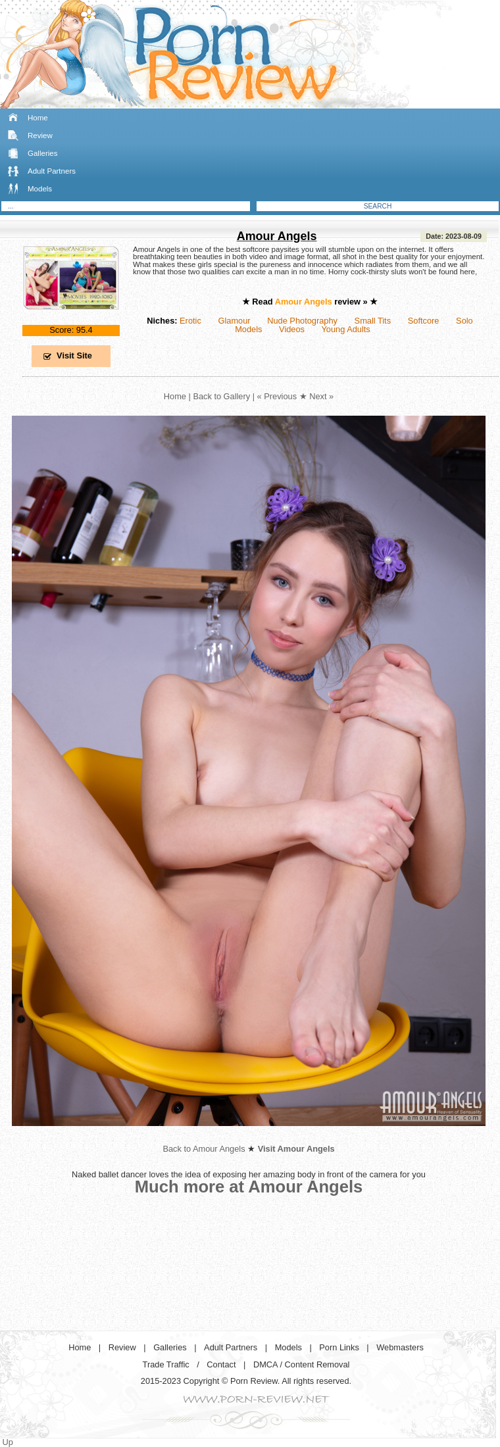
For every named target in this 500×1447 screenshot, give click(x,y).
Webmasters (400, 1347)
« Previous (277, 396)
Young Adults (345, 329)
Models (40, 189)
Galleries (42, 153)
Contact (221, 1364)
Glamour (234, 321)
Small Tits (373, 321)
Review (40, 135)
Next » (321, 396)
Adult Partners (52, 171)
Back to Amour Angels (203, 1149)
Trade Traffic (166, 1364)
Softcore (423, 321)
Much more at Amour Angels (249, 1186)
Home (38, 118)
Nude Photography (302, 321)
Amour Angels (277, 236)
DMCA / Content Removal (301, 1364)
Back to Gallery (221, 396)
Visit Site (74, 355)
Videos (292, 329)
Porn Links (339, 1347)
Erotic (190, 321)
